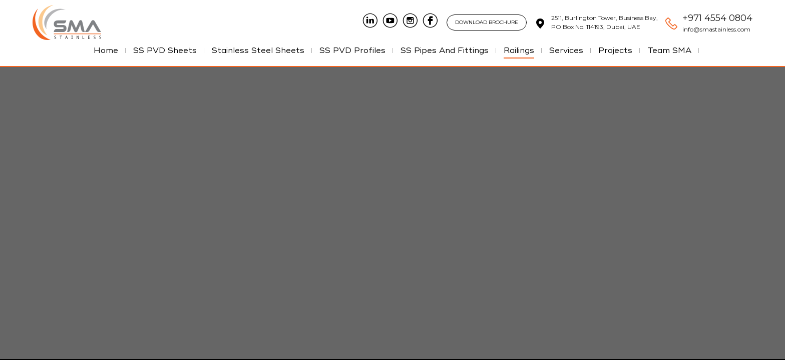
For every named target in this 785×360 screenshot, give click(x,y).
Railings (519, 51)
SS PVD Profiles (352, 51)
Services (566, 51)
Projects (615, 51)
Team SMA (669, 51)
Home (106, 51)
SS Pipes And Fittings (445, 51)
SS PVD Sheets (165, 51)
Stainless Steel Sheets (258, 51)
